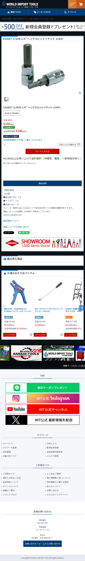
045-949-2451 (42, 523)
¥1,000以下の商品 (12, 167)
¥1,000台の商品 (31, 167)
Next (81, 350)
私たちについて (54, 486)
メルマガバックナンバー (57, 494)
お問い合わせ (53, 490)
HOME (3, 18)
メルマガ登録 (53, 456)
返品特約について (11, 220)
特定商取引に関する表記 (57, 482)
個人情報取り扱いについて (58, 477)
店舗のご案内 (9, 490)
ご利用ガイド (9, 473)
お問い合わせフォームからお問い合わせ (42, 543)
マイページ (8, 443)
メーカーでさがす (44, 12)
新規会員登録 (53, 447)
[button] (82, 308)
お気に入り (52, 443)
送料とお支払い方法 (12, 477)
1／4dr (50, 18)
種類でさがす (16, 12)
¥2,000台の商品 (49, 167)
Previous (4, 353)
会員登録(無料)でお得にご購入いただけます (22, 139)
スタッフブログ (10, 494)
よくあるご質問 (54, 473)
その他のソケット (39, 18)
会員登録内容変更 (55, 452)
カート (81, 4)
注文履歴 (7, 452)
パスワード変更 (10, 447)
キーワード (72, 12)
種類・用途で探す (15, 18)
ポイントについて (11, 486)
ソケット (27, 18)
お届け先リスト (10, 456)
